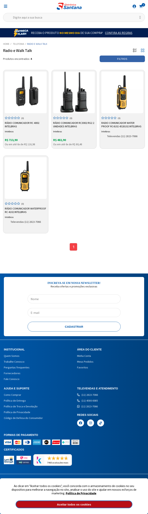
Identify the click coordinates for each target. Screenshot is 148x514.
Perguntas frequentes (16, 367)
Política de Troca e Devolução (21, 406)
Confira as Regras (118, 33)
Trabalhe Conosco (14, 361)
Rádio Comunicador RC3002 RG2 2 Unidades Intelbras (73, 124)
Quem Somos (11, 356)
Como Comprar (12, 395)
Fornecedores (12, 373)
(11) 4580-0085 (87, 400)
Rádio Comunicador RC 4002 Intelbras (22, 124)
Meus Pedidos (85, 361)
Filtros (122, 59)
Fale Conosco (11, 379)
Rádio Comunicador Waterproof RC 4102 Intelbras (25, 210)
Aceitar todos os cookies (74, 504)
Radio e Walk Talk (37, 44)
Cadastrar (74, 326)
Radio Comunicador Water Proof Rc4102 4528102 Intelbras (121, 124)
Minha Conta (84, 356)
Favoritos (82, 367)
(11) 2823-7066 (87, 395)
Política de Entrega (15, 400)
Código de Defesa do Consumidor (23, 418)
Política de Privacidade (81, 493)
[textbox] (74, 17)
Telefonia (18, 44)
